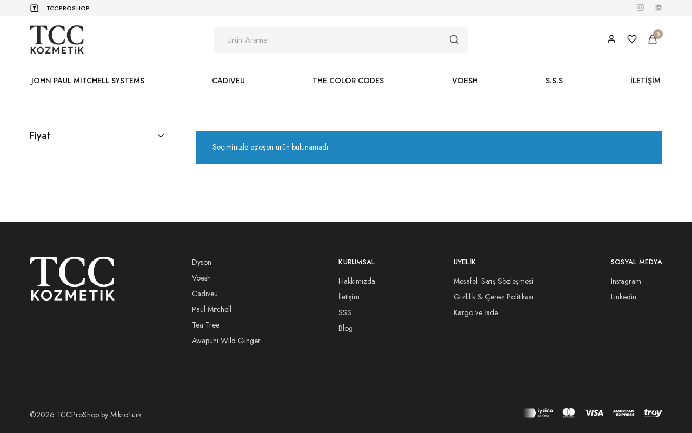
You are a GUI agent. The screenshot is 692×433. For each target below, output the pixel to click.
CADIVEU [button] (228, 80)
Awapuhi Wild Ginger (226, 340)
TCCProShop (68, 8)
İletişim (349, 296)
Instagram (626, 281)
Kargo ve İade (476, 312)
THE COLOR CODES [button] (348, 80)
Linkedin (623, 296)
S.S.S (554, 80)
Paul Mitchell (211, 309)
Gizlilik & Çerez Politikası (493, 296)
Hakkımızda (356, 281)
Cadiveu (205, 293)
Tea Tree (205, 324)
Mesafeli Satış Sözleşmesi (493, 281)
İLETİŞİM (645, 80)
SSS (344, 312)
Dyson (201, 262)
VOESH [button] (465, 80)
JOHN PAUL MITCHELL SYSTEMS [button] (87, 80)
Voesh (201, 277)
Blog (345, 328)
